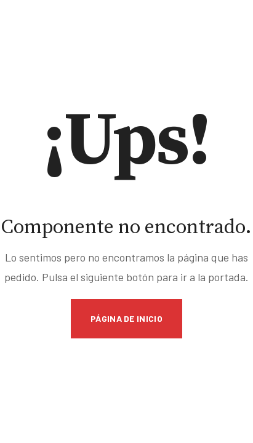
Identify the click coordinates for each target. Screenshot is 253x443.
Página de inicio (126, 318)
